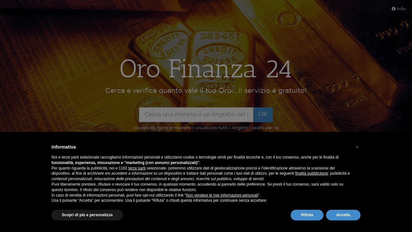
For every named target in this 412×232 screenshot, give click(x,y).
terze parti (136, 168)
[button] (357, 147)
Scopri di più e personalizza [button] (87, 215)
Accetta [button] (343, 215)
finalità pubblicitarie (311, 173)
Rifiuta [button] (307, 215)
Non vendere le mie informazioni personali (222, 195)
